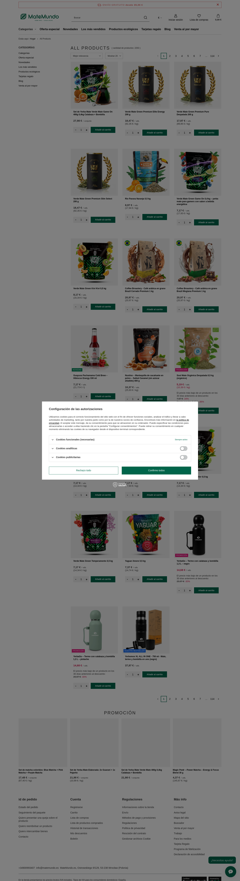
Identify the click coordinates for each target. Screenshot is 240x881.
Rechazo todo (83, 470)
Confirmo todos (156, 470)
